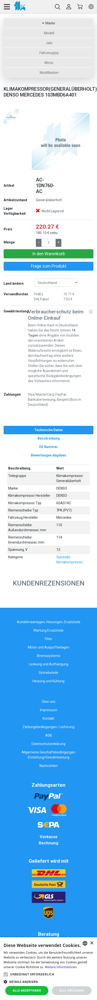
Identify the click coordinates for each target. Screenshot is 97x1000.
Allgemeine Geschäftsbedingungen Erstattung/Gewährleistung (48, 754)
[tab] (48, 430)
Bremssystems (48, 656)
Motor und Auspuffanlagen (48, 647)
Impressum (48, 710)
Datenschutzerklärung (48, 744)
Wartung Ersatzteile (48, 630)
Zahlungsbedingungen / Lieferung (48, 727)
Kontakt (48, 718)
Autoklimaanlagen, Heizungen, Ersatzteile (48, 622)
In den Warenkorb (48, 253)
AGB (48, 735)
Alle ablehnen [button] (71, 990)
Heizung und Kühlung (48, 681)
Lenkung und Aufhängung (48, 664)
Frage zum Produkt (48, 266)
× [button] (91, 943)
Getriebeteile (48, 673)
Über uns (48, 701)
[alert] (48, 968)
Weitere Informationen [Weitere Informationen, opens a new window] (61, 967)
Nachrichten (48, 766)
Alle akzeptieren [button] (27, 990)
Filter (48, 639)
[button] (33, 140)
